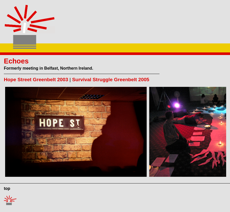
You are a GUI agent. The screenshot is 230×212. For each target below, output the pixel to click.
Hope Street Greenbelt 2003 (36, 79)
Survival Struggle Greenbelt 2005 (110, 79)
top (7, 188)
